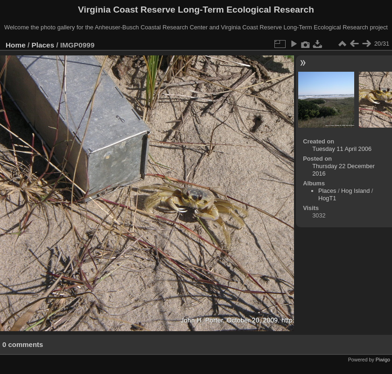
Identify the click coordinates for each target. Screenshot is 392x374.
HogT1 (327, 198)
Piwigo (383, 359)
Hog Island (355, 190)
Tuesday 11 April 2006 (341, 148)
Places (43, 45)
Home (16, 45)
